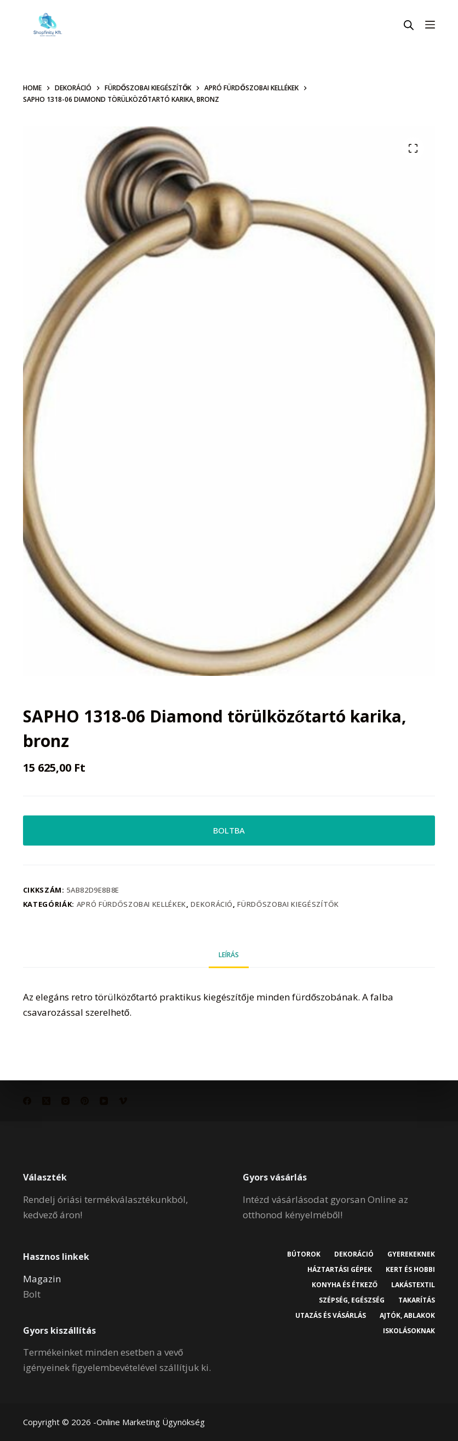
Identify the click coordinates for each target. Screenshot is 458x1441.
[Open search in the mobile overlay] (408, 25)
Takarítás (416, 1300)
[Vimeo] (123, 1101)
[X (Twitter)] (46, 1101)
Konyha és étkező (344, 1285)
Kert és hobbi (410, 1269)
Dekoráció (212, 904)
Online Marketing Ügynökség (150, 1421)
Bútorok (303, 1254)
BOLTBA (229, 830)
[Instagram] (65, 1101)
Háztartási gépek (339, 1269)
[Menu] (430, 25)
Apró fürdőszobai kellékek (131, 904)
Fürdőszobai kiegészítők (288, 904)
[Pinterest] (85, 1101)
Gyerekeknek (411, 1254)
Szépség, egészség (352, 1300)
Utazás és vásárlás (330, 1315)
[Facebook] (27, 1101)
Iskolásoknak (409, 1331)
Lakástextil (413, 1285)
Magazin (42, 1278)
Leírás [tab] (229, 954)
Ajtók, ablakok (407, 1315)
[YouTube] (104, 1101)
